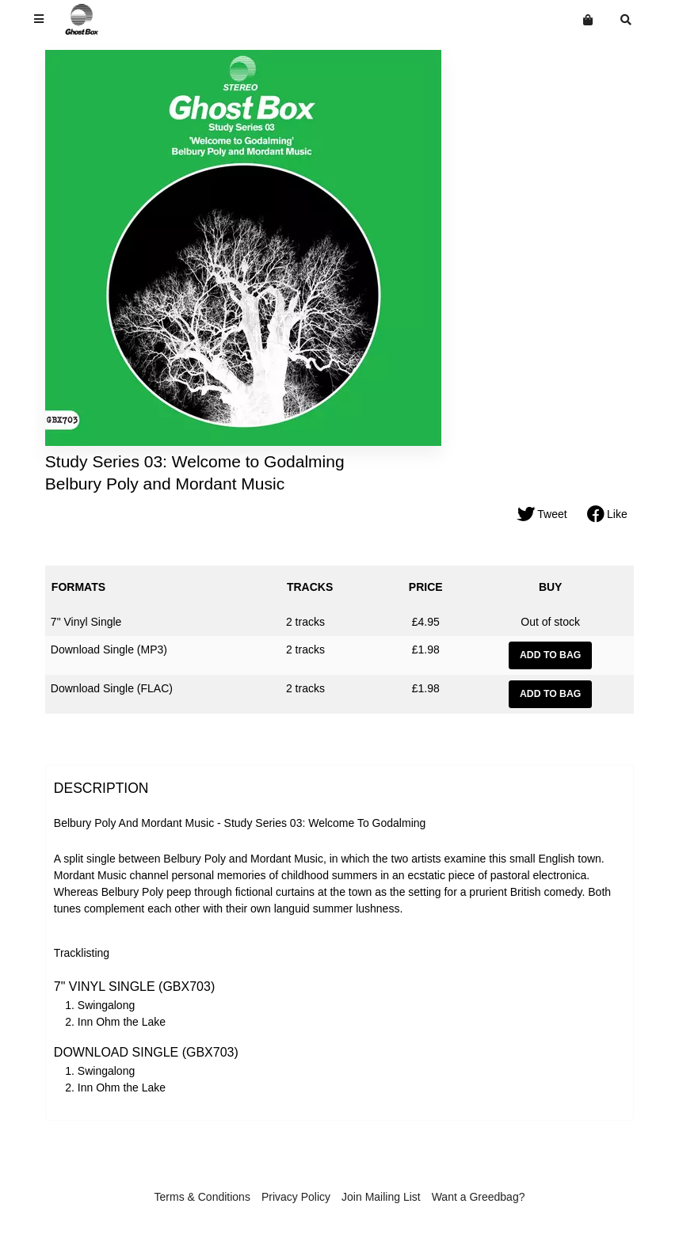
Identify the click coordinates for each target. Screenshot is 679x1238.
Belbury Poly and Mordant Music (164, 483)
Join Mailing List (381, 1196)
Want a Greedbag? (478, 1196)
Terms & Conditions (202, 1196)
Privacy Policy (295, 1196)
